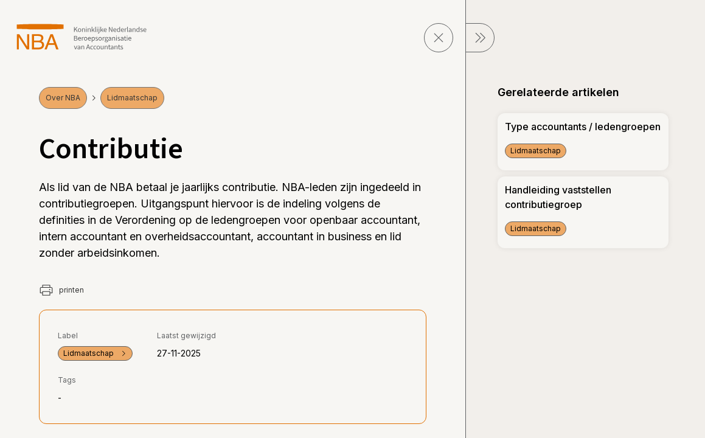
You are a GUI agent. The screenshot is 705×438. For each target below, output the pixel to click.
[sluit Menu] (480, 37)
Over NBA (63, 97)
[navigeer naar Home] (81, 36)
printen (61, 290)
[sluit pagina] (438, 37)
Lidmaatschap (132, 97)
